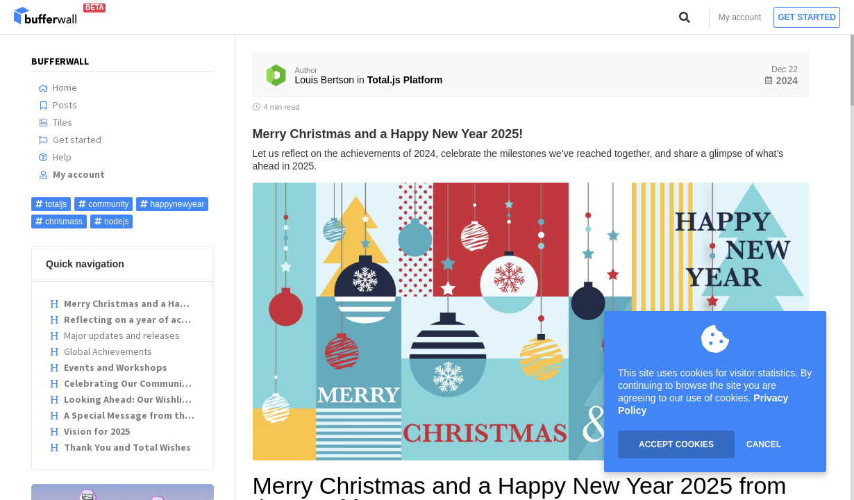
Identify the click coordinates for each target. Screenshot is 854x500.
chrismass (59, 221)
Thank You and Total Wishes (120, 447)
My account (740, 17)
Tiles (55, 122)
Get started (807, 17)
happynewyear (172, 204)
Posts (57, 105)
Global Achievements (100, 351)
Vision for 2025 (89, 431)
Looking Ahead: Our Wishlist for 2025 (124, 399)
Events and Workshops (108, 367)
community (103, 204)
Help (55, 157)
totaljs (51, 204)
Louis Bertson (325, 79)
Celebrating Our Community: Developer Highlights (124, 383)
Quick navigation (85, 263)
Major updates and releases (114, 335)
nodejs (111, 221)
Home (57, 87)
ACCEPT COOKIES (676, 444)
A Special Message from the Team (124, 415)
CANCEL (763, 444)
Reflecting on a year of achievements (124, 319)
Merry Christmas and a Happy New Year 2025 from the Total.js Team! (124, 303)
